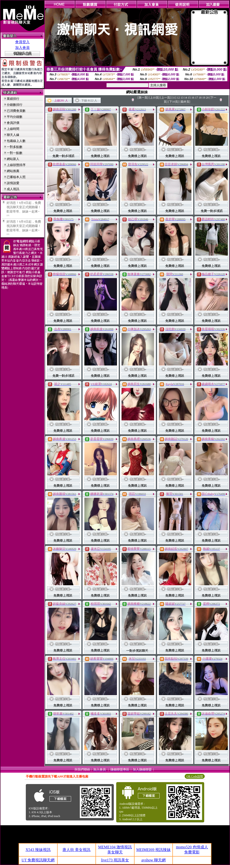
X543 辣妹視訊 (38, 850)
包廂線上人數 (16, 141)
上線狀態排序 (16, 165)
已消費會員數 (16, 111)
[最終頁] (185, 101)
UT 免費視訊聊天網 (37, 860)
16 (192, 97)
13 (182, 97)
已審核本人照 (16, 177)
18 (200, 97)
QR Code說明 (194, 776)
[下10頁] (173, 101)
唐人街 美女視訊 (76, 850)
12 (178, 97)
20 (207, 97)
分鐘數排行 (14, 104)
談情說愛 (13, 183)
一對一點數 (14, 153)
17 (196, 97)
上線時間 (13, 129)
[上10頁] (154, 97)
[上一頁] (165, 97)
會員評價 (13, 123)
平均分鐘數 (14, 117)
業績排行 (13, 98)
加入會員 (22, 48)
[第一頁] (143, 97)
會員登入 (22, 42)
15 (189, 97)
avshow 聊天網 (153, 860)
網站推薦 (13, 171)
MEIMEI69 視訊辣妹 (153, 850)
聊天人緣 (13, 135)
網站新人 (13, 159)
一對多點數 (14, 147)
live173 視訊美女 (115, 860)
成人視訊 (13, 189)
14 (185, 97)
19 (203, 97)
